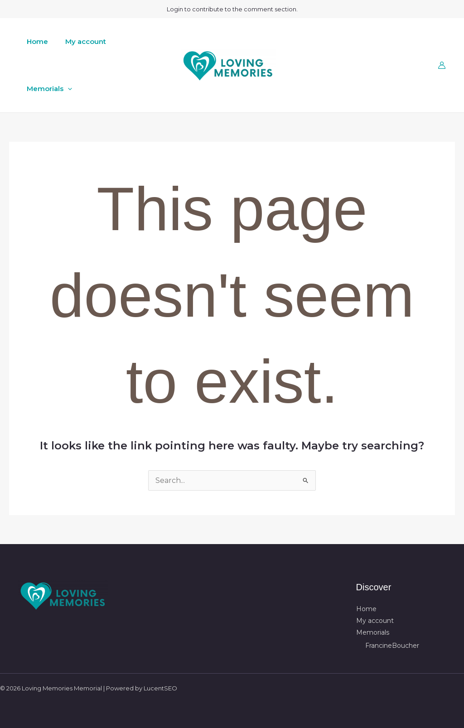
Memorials (47, 88)
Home (35, 41)
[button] (66, 88)
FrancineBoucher (392, 645)
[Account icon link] (442, 65)
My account (80, 41)
